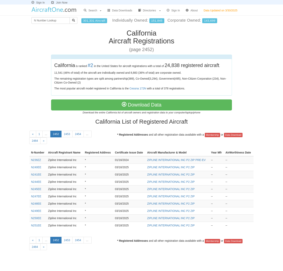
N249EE (36, 210)
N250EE (36, 218)
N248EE (36, 203)
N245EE (36, 189)
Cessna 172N (138, 88)
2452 (56, 134)
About (192, 10)
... (46, 134)
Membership (212, 135)
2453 (67, 134)
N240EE (36, 167)
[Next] (43, 140)
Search (92, 10)
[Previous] (32, 134)
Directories (149, 10)
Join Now (59, 2)
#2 (90, 65)
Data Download (233, 135)
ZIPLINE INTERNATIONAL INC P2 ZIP (171, 167)
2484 (35, 140)
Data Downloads (119, 10)
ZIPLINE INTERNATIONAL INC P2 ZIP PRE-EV (176, 160)
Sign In (38, 2)
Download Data (142, 104)
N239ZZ (36, 160)
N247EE (36, 196)
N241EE (36, 174)
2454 (78, 134)
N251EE (36, 225)
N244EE (36, 181)
